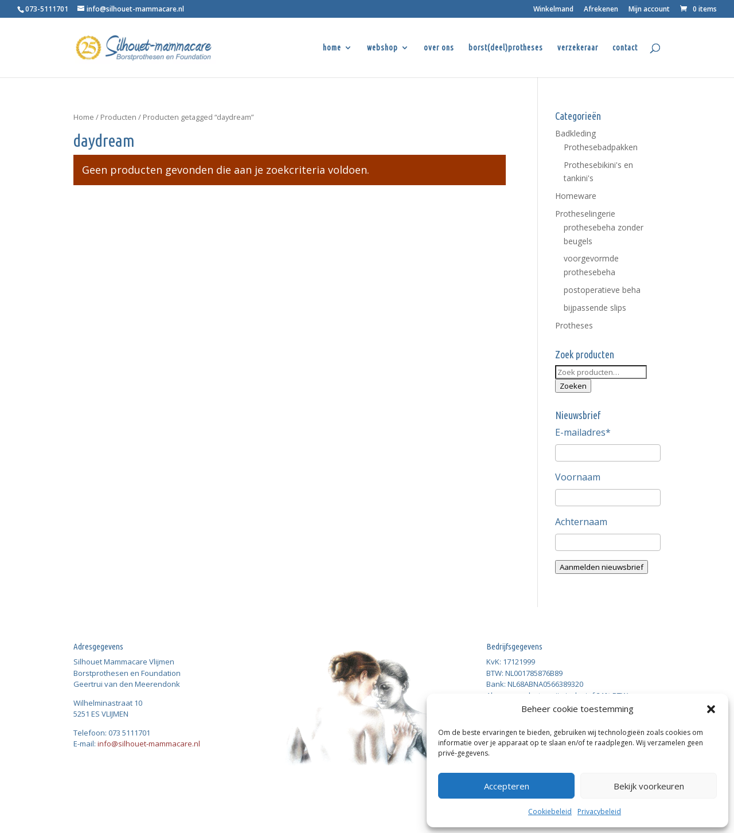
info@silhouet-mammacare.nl (148, 743)
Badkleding (575, 133)
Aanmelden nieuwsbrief (601, 567)
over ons (439, 48)
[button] (711, 709)
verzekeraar (577, 48)
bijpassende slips (595, 307)
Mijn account (649, 10)
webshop (382, 48)
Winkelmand (553, 10)
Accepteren (506, 786)
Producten (118, 117)
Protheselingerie (585, 213)
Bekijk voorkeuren (649, 786)
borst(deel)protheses (505, 48)
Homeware (575, 195)
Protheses (574, 325)
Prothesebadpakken (601, 147)
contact (625, 48)
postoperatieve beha (602, 289)
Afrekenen (601, 10)
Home (83, 117)
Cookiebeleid (550, 811)
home (332, 48)
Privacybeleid (599, 811)
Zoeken (573, 386)
